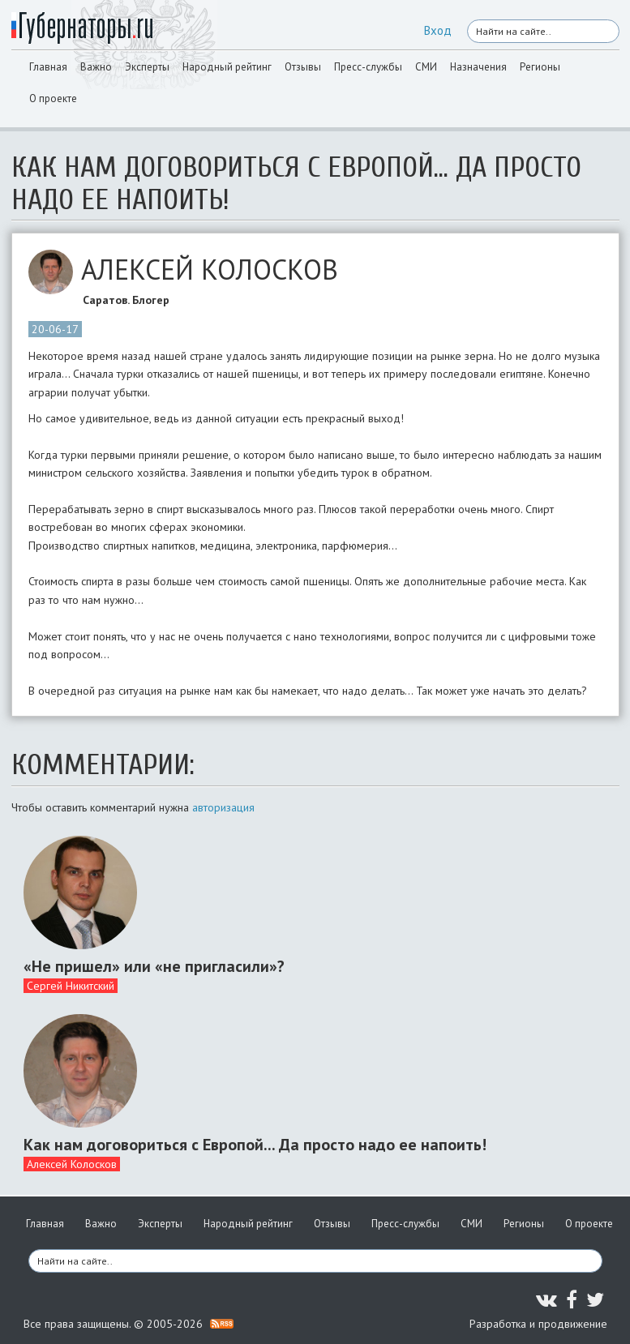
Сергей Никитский (70, 985)
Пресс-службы (368, 67)
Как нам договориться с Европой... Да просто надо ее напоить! (255, 1144)
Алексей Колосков (72, 1164)
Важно (96, 67)
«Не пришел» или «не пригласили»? (154, 966)
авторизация (223, 807)
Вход (438, 30)
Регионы (540, 67)
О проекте (53, 98)
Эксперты (147, 67)
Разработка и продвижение (538, 1323)
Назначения (478, 67)
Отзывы (303, 67)
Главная (48, 67)
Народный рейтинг (227, 67)
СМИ (426, 67)
